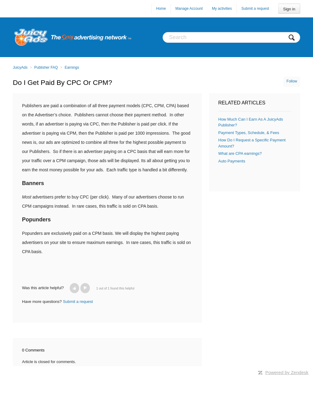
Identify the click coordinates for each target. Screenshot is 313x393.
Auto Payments (231, 161)
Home (161, 8)
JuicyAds (20, 67)
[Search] (231, 37)
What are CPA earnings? (240, 153)
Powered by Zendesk (286, 372)
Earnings (71, 67)
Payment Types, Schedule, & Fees (248, 132)
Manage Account (189, 8)
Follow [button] (291, 81)
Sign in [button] (289, 9)
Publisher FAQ (46, 67)
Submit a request (255, 8)
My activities (222, 8)
